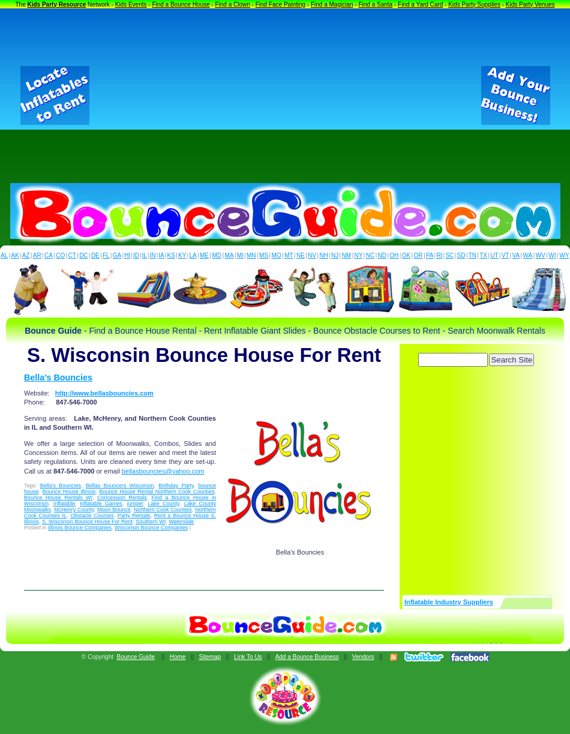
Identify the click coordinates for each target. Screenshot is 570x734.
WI (552, 255)
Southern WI (151, 522)
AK (15, 255)
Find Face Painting (280, 4)
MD (217, 255)
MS (263, 255)
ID (136, 255)
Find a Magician (332, 4)
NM (347, 255)
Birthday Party (176, 486)
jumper (135, 504)
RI (439, 255)
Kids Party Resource (57, 4)
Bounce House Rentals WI (58, 498)
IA (161, 255)
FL (106, 255)
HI (127, 255)
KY (182, 255)
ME (204, 255)
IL (144, 255)
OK (406, 255)
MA (229, 255)
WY (564, 255)
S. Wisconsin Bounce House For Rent (87, 522)
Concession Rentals (122, 498)
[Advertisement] (285, 95)
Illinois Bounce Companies (80, 528)
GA (117, 255)
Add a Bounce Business (307, 657)
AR (37, 255)
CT (72, 255)
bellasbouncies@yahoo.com (163, 471)
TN (472, 255)
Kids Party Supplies (474, 4)
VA (516, 255)
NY (358, 255)
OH (393, 255)
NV (312, 255)
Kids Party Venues (530, 4)
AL (4, 255)
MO (276, 255)
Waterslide (181, 522)
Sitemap (210, 657)
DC (83, 255)
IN (152, 255)
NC (370, 255)
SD (461, 255)
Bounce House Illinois (69, 492)
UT (494, 255)
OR (418, 255)
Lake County (163, 504)
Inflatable (64, 504)
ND (382, 255)
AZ (26, 255)
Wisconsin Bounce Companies (151, 528)
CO (60, 255)
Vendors (363, 657)
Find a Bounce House (180, 4)
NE (300, 255)
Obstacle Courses (92, 516)
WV (540, 255)
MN (251, 255)
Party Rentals (134, 516)
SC (449, 255)
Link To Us (248, 657)
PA (430, 255)
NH (323, 255)
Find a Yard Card (420, 4)
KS (171, 255)
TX (483, 255)
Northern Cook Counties (163, 510)
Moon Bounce (114, 510)
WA (528, 255)
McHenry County (74, 510)
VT (505, 255)
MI (240, 255)
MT (288, 255)
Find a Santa (375, 4)
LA (193, 255)
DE (95, 255)
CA (48, 255)
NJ (334, 255)
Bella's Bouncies (60, 486)
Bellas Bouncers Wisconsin (120, 486)
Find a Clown (232, 4)
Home (178, 657)
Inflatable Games (101, 504)
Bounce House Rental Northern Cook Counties (156, 492)
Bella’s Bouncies (58, 377)
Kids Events (131, 4)
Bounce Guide (136, 657)
